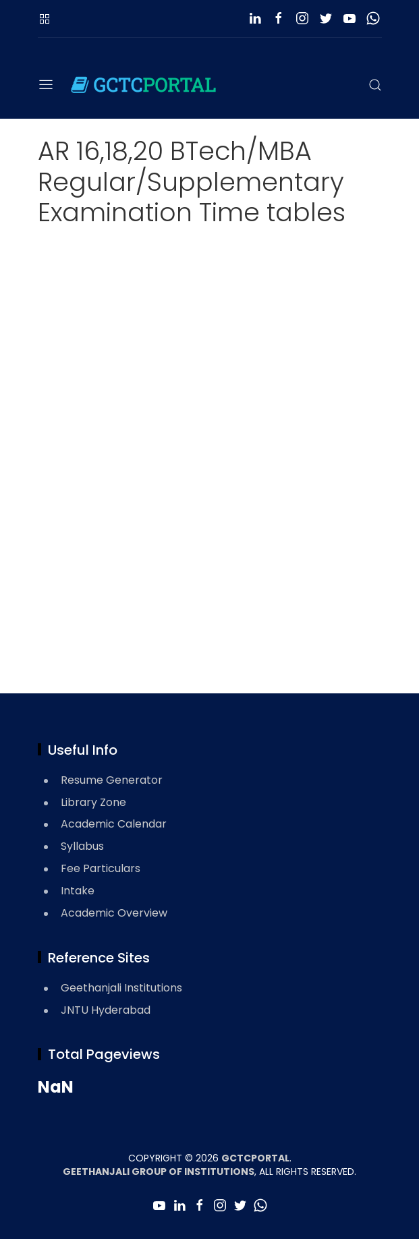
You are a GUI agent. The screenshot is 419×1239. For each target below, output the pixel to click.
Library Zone (93, 802)
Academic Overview (114, 913)
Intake (77, 890)
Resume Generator (112, 780)
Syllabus (82, 846)
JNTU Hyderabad (105, 1010)
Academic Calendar (114, 824)
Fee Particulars (100, 868)
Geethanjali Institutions (121, 988)
